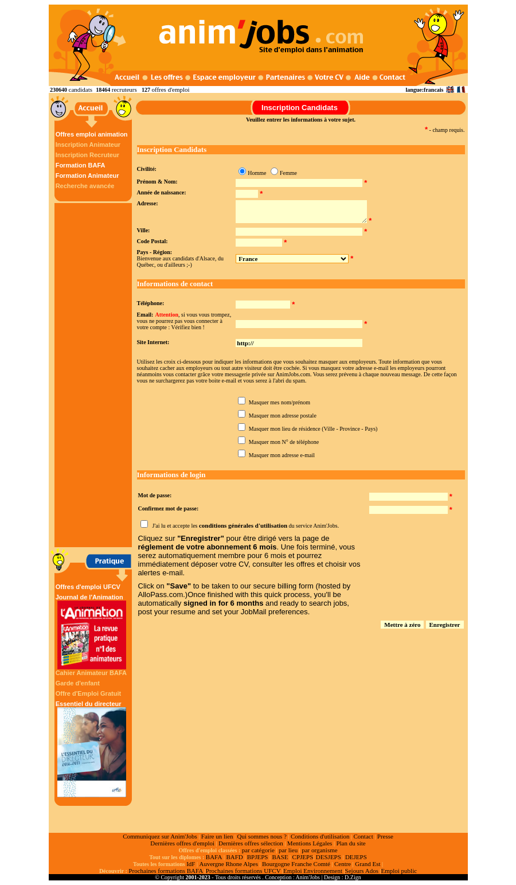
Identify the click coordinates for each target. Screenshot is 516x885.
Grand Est (367, 863)
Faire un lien (217, 836)
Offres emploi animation (92, 134)
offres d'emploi (170, 89)
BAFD (234, 856)
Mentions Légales (310, 843)
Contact (363, 836)
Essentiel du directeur (91, 748)
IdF (190, 863)
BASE (280, 856)
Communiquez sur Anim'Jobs (160, 836)
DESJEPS (328, 856)
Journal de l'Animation (91, 631)
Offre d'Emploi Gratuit (88, 693)
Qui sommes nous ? (261, 836)
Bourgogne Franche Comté (296, 863)
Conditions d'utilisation (320, 836)
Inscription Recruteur (87, 154)
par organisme (319, 850)
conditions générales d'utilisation (243, 525)
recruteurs (124, 89)
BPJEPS (257, 856)
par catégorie (258, 850)
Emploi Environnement (312, 870)
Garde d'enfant (78, 683)
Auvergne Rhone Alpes (228, 863)
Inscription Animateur (88, 144)
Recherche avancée (85, 185)
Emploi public (399, 870)
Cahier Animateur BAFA (91, 672)
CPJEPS (303, 856)
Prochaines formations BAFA (165, 870)
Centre (342, 863)
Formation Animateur (87, 175)
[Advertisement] (94, 375)
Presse (385, 836)
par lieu (288, 850)
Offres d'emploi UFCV (88, 586)
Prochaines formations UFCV (243, 870)
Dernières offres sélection (250, 843)
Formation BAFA (80, 165)
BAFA (214, 856)
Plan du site (350, 843)
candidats (81, 89)
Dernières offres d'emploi (182, 843)
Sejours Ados (361, 870)
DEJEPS (356, 856)
